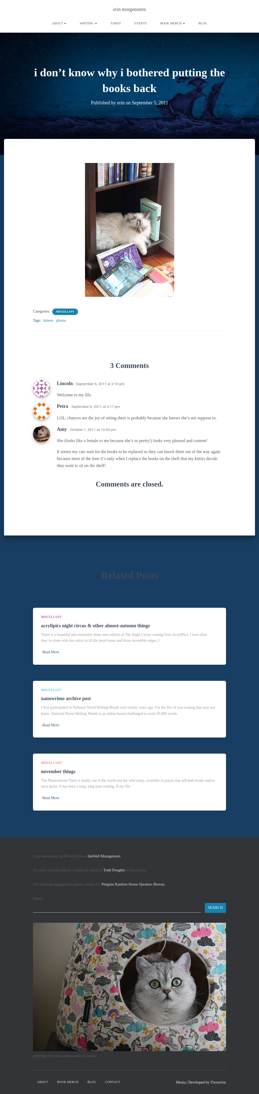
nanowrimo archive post (66, 698)
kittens (48, 320)
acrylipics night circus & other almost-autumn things (95, 625)
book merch (172, 23)
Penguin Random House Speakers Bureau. (133, 884)
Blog (202, 23)
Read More (50, 652)
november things (58, 771)
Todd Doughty (114, 870)
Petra (62, 406)
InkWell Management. (104, 856)
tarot (115, 23)
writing (88, 23)
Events (140, 23)
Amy (62, 429)
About (59, 23)
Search (38, 899)
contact (112, 1082)
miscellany (65, 311)
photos (61, 320)
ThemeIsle (218, 1082)
